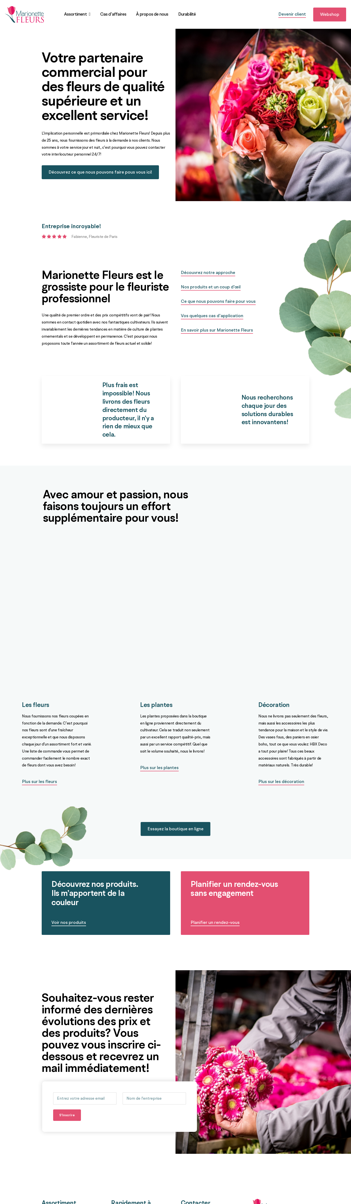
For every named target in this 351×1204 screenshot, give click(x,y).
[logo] (24, 8)
